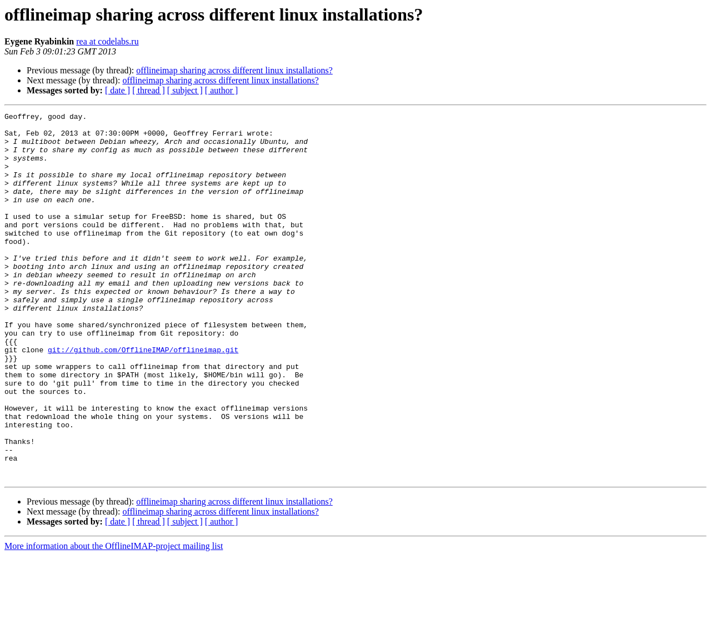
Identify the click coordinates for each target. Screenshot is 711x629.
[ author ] (221, 90)
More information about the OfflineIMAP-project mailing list (113, 619)
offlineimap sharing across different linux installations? (234, 70)
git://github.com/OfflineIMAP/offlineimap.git (143, 398)
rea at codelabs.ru (107, 41)
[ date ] (117, 90)
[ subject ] (185, 90)
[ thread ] (148, 90)
